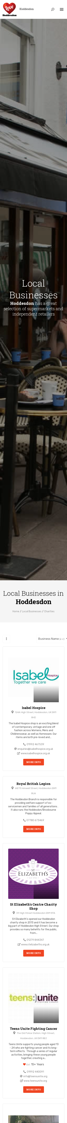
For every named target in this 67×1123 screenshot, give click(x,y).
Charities (49, 611)
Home (16, 611)
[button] (6, 639)
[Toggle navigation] (61, 9)
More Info (33, 762)
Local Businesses (31, 611)
